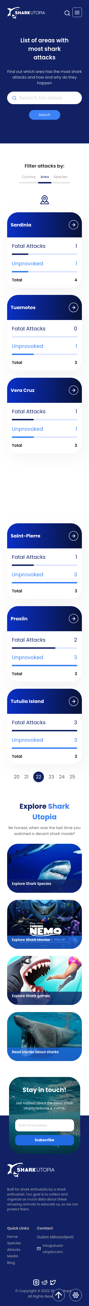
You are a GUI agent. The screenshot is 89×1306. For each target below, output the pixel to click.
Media (12, 1255)
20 (16, 776)
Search (44, 114)
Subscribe (44, 1140)
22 (38, 776)
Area (45, 176)
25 (72, 776)
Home (12, 1236)
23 (51, 776)
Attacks (13, 1249)
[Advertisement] (44, 490)
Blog (11, 1262)
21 (26, 776)
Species (60, 176)
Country (29, 176)
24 (62, 776)
